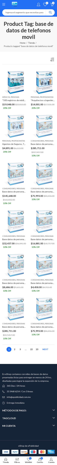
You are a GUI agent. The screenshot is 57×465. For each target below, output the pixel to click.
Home (22, 42)
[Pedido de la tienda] (52, 60)
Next (45, 349)
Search (50, 12)
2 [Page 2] (14, 349)
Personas (15, 97)
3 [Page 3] (20, 349)
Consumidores (37, 141)
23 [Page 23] (37, 349)
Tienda (31, 42)
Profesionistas (46, 97)
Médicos (6, 97)
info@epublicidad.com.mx (19, 397)
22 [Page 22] (31, 349)
